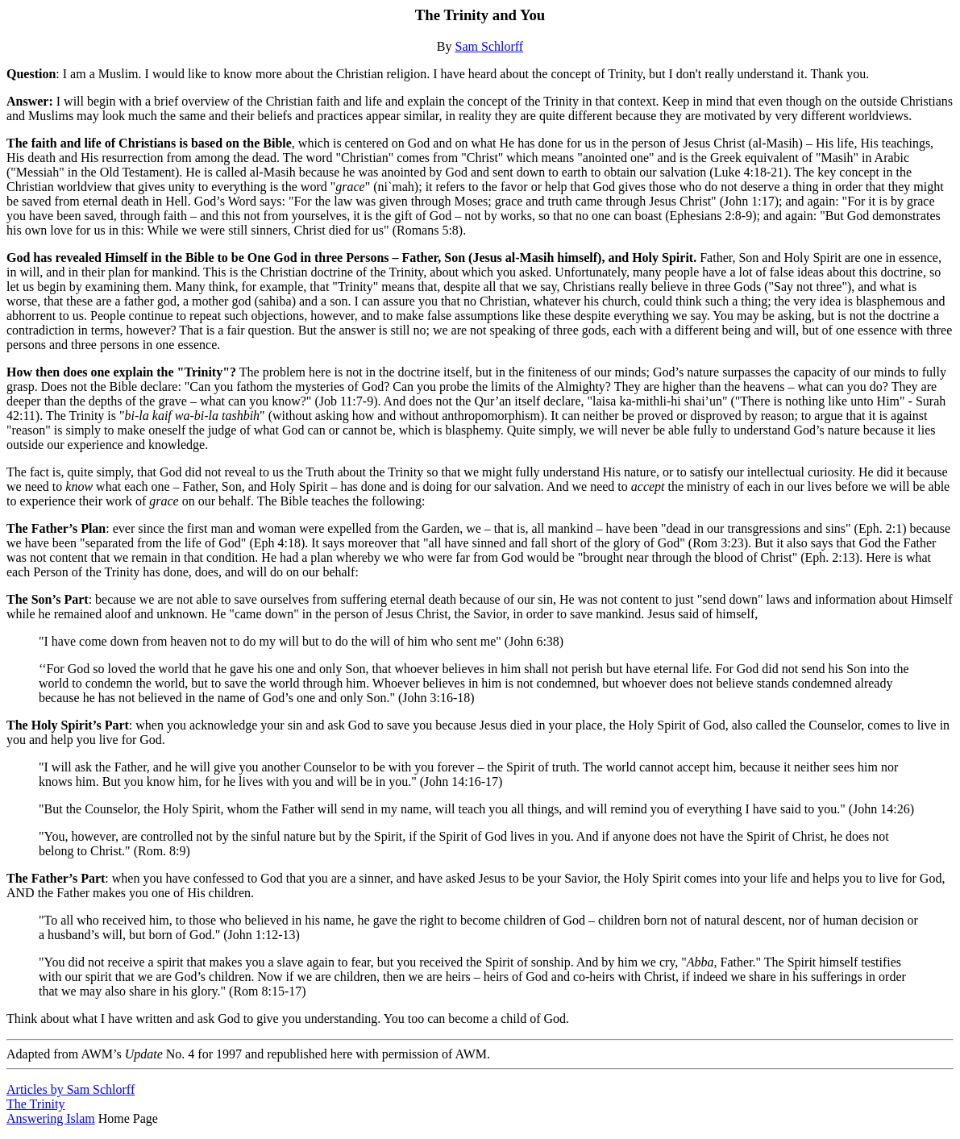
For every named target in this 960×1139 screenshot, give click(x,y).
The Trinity (35, 1104)
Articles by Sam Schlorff (70, 1089)
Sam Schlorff (489, 46)
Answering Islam (50, 1118)
